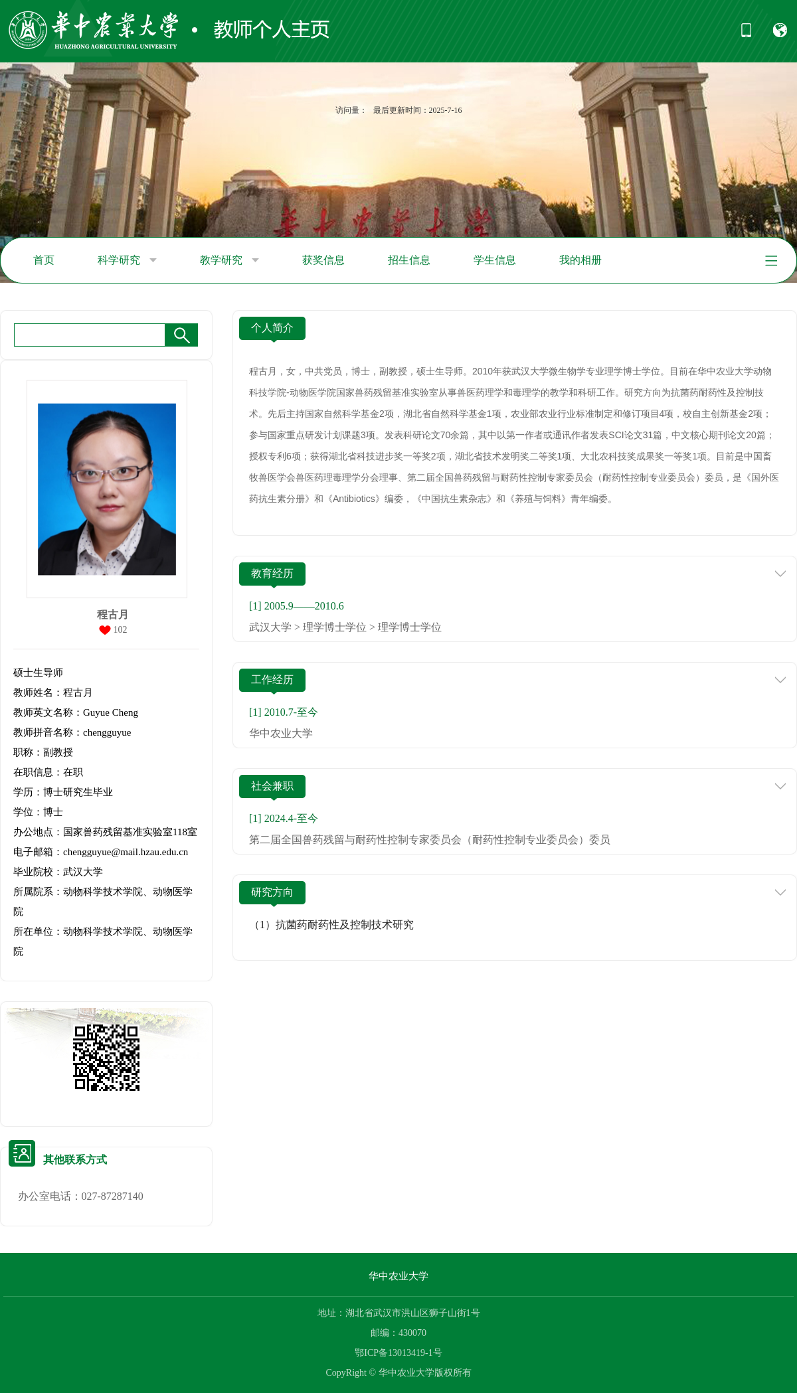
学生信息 (495, 260)
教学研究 (229, 260)
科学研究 (127, 260)
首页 (43, 260)
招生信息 (409, 260)
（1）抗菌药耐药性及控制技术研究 (331, 924)
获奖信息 (323, 260)
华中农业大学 (398, 1276)
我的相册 (580, 260)
